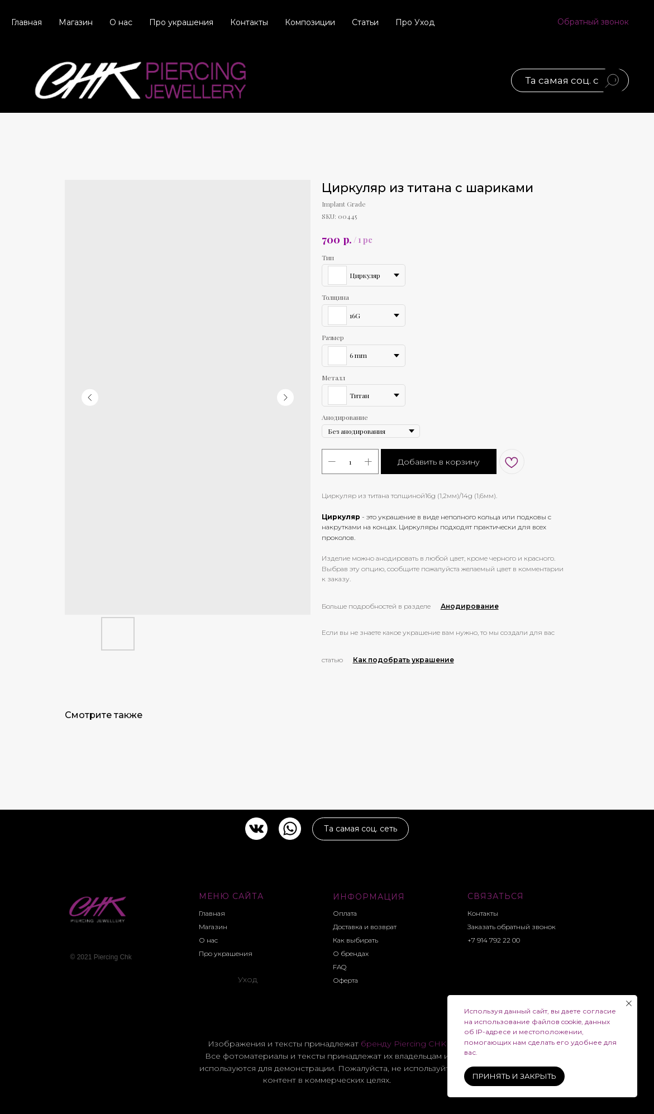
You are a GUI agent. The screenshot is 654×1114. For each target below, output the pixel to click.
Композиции (310, 22)
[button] (593, 22)
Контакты (249, 22)
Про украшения (181, 22)
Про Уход (415, 22)
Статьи (365, 22)
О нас (120, 22)
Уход (248, 979)
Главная (26, 22)
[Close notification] (628, 1003)
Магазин (76, 22)
